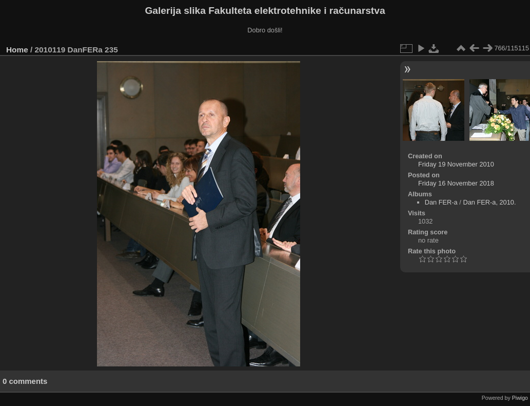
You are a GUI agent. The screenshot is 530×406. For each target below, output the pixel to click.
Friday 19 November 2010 (456, 164)
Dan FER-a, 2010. (489, 202)
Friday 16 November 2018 (456, 183)
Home (17, 49)
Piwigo (520, 398)
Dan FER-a (441, 202)
